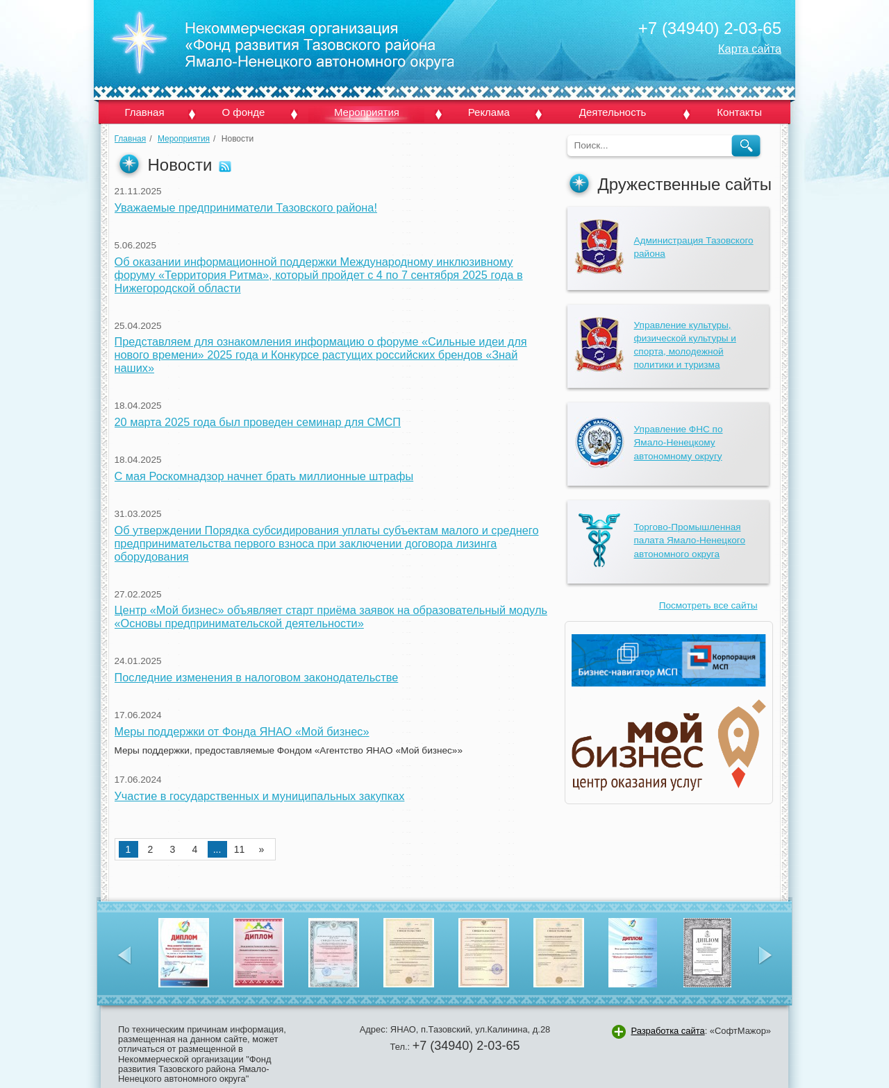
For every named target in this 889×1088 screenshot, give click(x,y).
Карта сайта (749, 48)
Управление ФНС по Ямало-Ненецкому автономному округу (678, 442)
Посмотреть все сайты (708, 605)
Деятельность (613, 112)
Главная (144, 112)
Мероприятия (366, 112)
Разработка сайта (667, 1031)
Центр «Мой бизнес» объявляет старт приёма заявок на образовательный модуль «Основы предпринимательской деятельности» (331, 616)
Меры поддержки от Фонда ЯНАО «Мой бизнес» (242, 731)
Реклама (489, 112)
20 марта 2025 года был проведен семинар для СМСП (258, 422)
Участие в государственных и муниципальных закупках (260, 796)
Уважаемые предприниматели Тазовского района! (246, 207)
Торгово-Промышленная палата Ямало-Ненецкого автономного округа (690, 540)
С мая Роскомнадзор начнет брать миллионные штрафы (264, 476)
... (217, 849)
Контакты (739, 112)
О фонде (243, 112)
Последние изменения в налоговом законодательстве (257, 677)
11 (239, 849)
